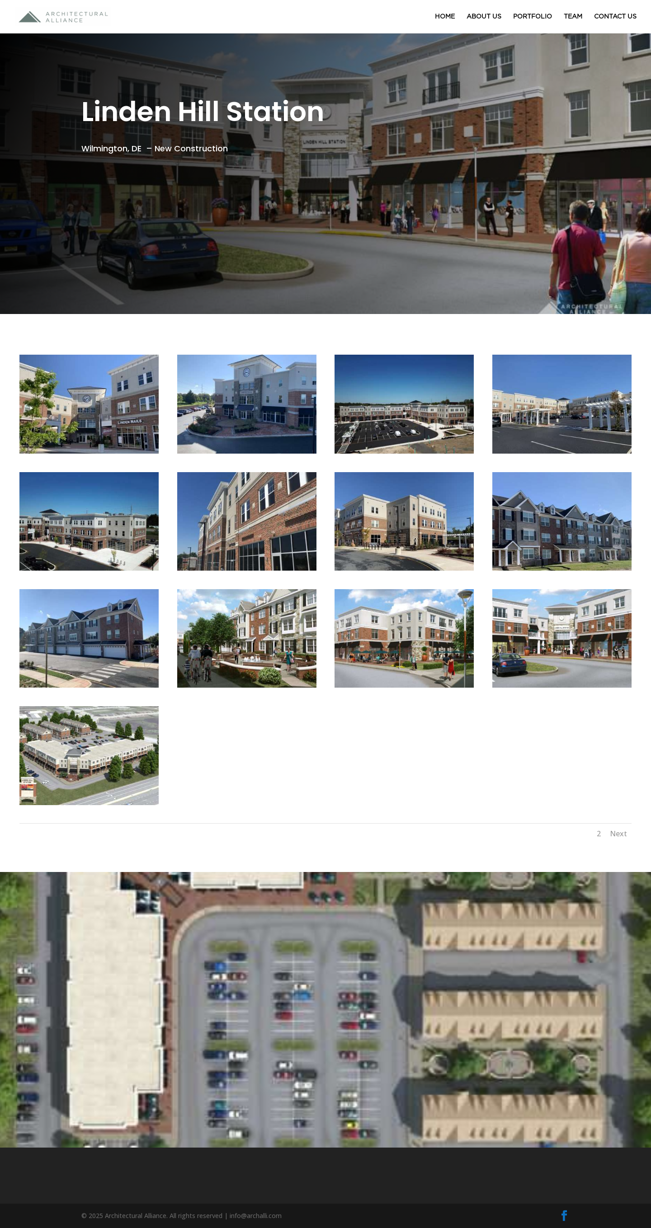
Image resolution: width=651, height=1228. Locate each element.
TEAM (573, 17)
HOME (445, 17)
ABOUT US (484, 17)
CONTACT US (615, 17)
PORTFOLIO (532, 17)
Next (618, 834)
